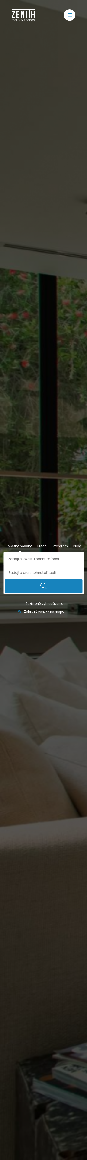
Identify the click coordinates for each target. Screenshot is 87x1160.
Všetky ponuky (20, 546)
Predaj (42, 546)
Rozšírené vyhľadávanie (41, 604)
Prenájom (60, 546)
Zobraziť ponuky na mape (41, 611)
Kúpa (77, 546)
